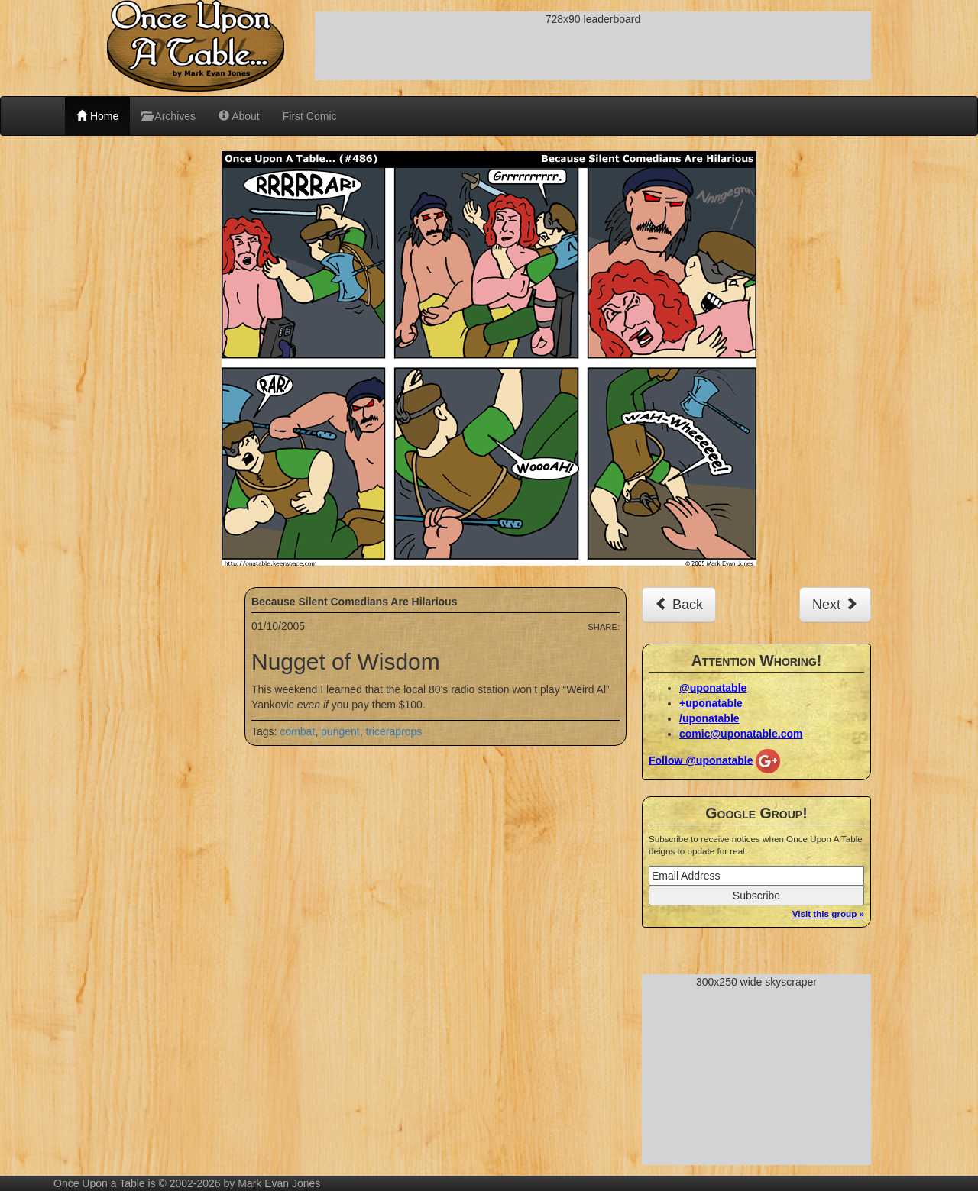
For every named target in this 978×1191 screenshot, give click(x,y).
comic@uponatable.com (740, 734)
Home (97, 116)
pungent (340, 731)
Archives (168, 116)
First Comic (310, 116)
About (239, 116)
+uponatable (711, 703)
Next (835, 604)
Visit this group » (828, 913)
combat (297, 731)
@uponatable (712, 688)
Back (679, 604)
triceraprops (393, 731)
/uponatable (709, 718)
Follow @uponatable (701, 760)
